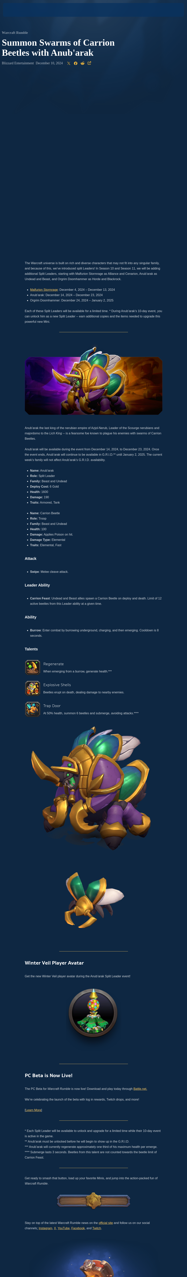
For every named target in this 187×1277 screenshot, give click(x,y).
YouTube (64, 1049)
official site (106, 1043)
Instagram (45, 1049)
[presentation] (14, 10)
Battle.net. (140, 909)
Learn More (33, 931)
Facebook (78, 1049)
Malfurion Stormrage (44, 110)
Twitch (96, 1049)
